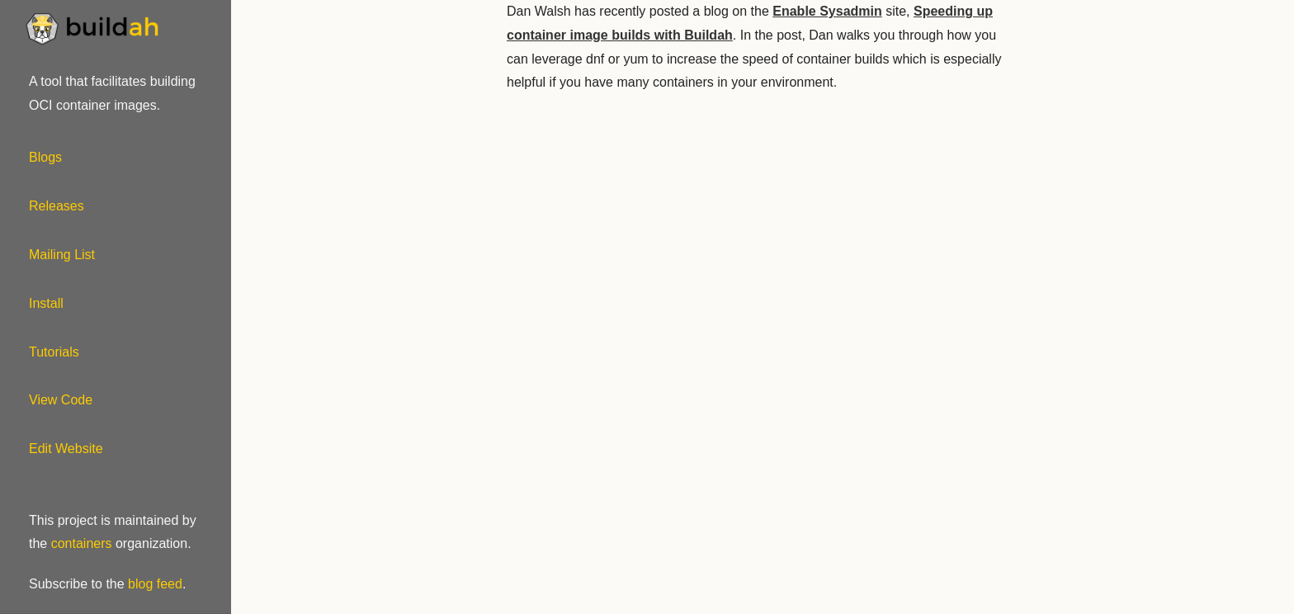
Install (46, 303)
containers (81, 543)
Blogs (45, 157)
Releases (56, 206)
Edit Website (66, 449)
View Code (60, 400)
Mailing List (62, 255)
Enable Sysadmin (827, 11)
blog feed (155, 584)
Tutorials (54, 352)
